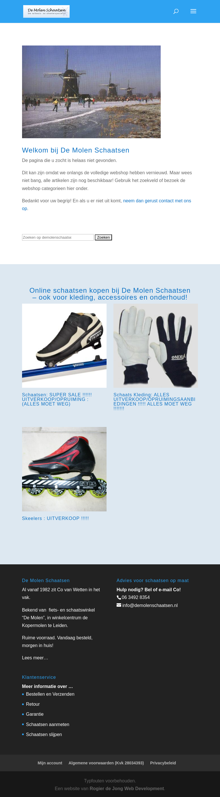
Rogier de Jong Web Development (127, 788)
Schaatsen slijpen (44, 734)
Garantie (35, 714)
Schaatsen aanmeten (47, 724)
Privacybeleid (163, 763)
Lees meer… (35, 657)
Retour (33, 704)
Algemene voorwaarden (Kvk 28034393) (106, 763)
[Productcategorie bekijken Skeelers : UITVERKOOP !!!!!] (64, 475)
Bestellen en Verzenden (50, 694)
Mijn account (50, 763)
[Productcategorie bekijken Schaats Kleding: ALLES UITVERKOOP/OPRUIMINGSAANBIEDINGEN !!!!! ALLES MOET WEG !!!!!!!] (155, 359)
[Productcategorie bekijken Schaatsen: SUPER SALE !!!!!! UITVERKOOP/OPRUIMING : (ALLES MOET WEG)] (64, 356)
